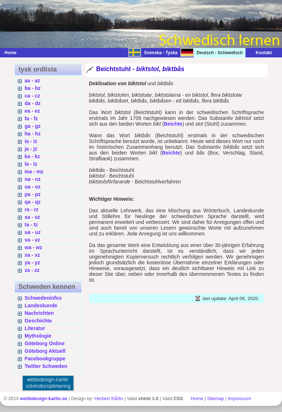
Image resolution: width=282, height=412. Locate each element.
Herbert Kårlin (108, 398)
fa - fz (31, 118)
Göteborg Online (44, 343)
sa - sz (32, 217)
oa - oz (32, 187)
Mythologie (38, 336)
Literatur (35, 328)
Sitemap (215, 398)
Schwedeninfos (43, 298)
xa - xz (32, 255)
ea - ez (32, 111)
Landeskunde (41, 305)
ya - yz (32, 262)
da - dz (32, 103)
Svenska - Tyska (161, 52)
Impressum (239, 398)
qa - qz (32, 202)
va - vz (32, 240)
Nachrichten (39, 313)
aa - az (32, 80)
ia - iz (31, 141)
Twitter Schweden (46, 366)
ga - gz (32, 126)
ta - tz (31, 224)
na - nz (32, 179)
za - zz (32, 270)
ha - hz (32, 133)
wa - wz (33, 247)
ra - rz (31, 209)
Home (10, 52)
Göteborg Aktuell (45, 351)
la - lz (31, 164)
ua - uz (32, 232)
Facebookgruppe (45, 358)
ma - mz (34, 171)
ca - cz (32, 96)
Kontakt (260, 52)
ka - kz (32, 156)
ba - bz (32, 88)
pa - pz (32, 194)
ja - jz (31, 149)
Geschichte (38, 321)
